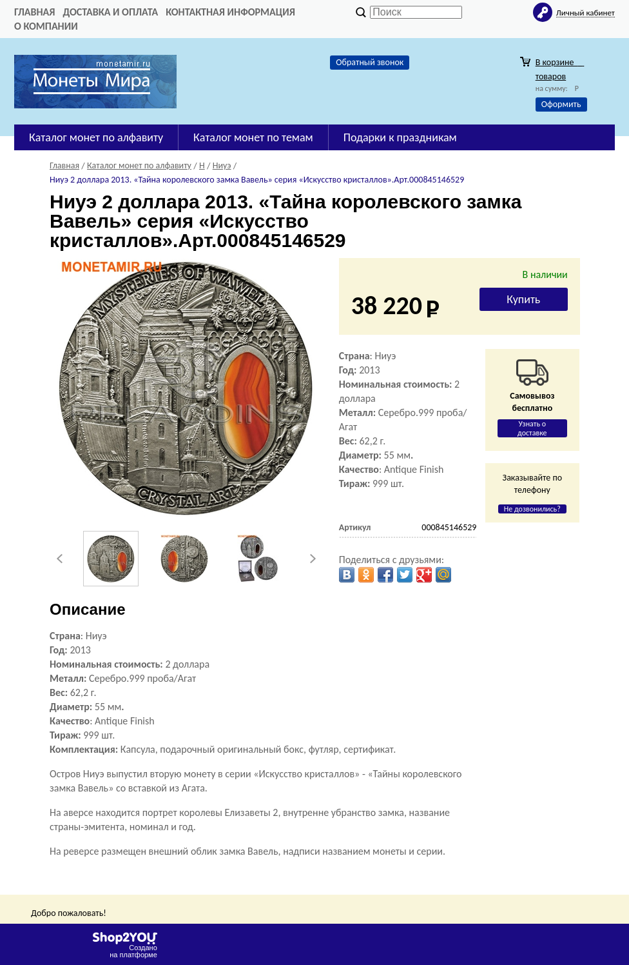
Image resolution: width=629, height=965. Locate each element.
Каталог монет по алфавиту (96, 137)
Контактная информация (230, 12)
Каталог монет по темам (253, 137)
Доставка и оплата (110, 12)
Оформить (561, 104)
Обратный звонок (369, 62)
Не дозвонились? (532, 508)
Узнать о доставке (532, 428)
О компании (46, 26)
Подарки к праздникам (400, 137)
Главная (34, 12)
